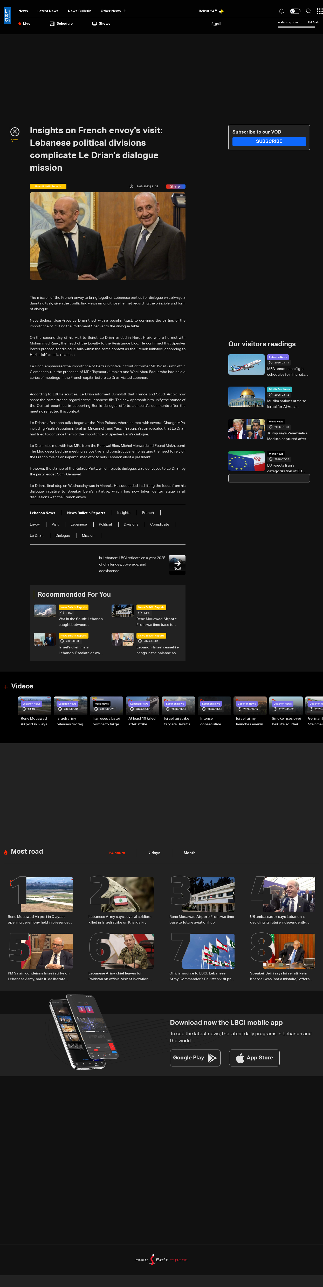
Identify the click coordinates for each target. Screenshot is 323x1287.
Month (187, 852)
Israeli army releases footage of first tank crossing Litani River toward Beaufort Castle (71, 722)
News (23, 11)
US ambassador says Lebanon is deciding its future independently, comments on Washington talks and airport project (280, 919)
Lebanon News (278, 357)
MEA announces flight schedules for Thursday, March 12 (287, 372)
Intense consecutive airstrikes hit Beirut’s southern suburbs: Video (214, 722)
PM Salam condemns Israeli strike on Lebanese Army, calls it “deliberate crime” (39, 975)
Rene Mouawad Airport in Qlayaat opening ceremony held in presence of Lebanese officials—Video (36, 722)
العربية (216, 23)
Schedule (61, 23)
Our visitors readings (262, 344)
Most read (27, 850)
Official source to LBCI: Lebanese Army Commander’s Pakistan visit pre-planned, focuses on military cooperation (201, 975)
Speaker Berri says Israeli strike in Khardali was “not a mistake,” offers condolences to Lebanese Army (280, 975)
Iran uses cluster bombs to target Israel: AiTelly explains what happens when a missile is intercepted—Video (106, 722)
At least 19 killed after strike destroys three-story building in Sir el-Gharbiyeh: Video (142, 722)
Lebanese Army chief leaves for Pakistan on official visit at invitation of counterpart (120, 975)
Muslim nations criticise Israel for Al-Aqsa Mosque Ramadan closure (286, 404)
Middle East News (279, 389)
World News (276, 421)
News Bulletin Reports (73, 607)
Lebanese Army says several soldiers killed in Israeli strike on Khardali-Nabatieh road (119, 919)
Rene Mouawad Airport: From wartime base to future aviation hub (156, 622)
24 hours (116, 852)
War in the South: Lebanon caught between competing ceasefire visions (81, 622)
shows (101, 23)
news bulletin (79, 11)
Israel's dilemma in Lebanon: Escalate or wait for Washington (80, 651)
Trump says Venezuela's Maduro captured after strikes (287, 436)
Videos (22, 686)
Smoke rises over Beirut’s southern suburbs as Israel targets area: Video (286, 722)
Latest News (48, 11)
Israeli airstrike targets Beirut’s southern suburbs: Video (177, 722)
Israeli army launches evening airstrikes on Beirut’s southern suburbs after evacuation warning (250, 722)
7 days (153, 852)
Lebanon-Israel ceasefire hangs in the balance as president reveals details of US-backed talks (157, 651)
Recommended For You (74, 594)
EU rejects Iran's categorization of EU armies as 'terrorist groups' (284, 468)
